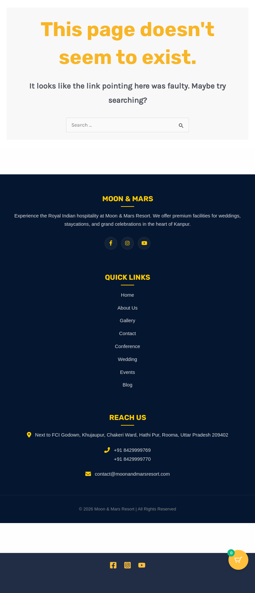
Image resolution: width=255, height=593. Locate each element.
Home (127, 295)
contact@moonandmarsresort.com (132, 474)
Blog (127, 384)
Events (127, 372)
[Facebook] (113, 565)
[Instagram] (127, 565)
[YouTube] (141, 565)
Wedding (127, 359)
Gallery (127, 320)
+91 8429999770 (132, 459)
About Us (128, 308)
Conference (127, 346)
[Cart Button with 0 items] (238, 560)
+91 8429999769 (132, 450)
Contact (127, 333)
